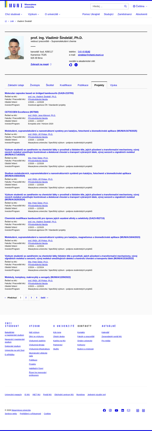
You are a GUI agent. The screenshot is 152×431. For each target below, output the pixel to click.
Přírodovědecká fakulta (38, 99)
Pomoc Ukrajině (91, 14)
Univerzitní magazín (13, 394)
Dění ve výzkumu (36, 336)
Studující (109, 14)
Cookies (47, 414)
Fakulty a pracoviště (85, 336)
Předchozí (11, 298)
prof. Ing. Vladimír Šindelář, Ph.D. (42, 96)
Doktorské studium (13, 346)
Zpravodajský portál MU (112, 336)
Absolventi (141, 14)
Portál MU (47, 394)
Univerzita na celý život (14, 350)
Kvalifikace (66, 85)
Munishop (80, 394)
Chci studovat (12, 325)
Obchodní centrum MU (64, 394)
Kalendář (105, 332)
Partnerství (57, 345)
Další (44, 298)
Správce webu (11, 414)
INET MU (36, 394)
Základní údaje (16, 85)
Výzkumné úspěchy (37, 341)
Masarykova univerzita (21, 410)
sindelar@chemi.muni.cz (91, 55)
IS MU (27, 394)
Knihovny (81, 345)
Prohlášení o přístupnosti (30, 414)
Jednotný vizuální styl (97, 394)
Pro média (106, 341)
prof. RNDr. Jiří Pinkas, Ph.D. (40, 134)
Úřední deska (58, 336)
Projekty (99, 85)
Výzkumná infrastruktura (39, 349)
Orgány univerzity (84, 341)
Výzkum (34, 326)
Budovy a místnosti (85, 349)
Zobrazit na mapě (41, 64)
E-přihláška (9, 354)
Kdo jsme (57, 332)
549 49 (84, 52)
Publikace (83, 85)
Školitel (50, 85)
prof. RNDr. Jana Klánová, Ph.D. (42, 115)
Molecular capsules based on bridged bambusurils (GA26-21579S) (39, 93)
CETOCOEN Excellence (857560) (21, 112)
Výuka (113, 85)
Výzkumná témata (36, 345)
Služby (56, 349)
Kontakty (81, 332)
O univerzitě (63, 326)
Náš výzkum (34, 332)
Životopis (35, 85)
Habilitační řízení (36, 368)
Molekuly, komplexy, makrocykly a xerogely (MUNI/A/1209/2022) (38, 277)
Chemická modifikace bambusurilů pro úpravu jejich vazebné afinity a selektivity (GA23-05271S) (55, 218)
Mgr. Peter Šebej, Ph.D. (38, 158)
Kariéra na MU (59, 341)
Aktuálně (109, 326)
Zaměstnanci (125, 14)
